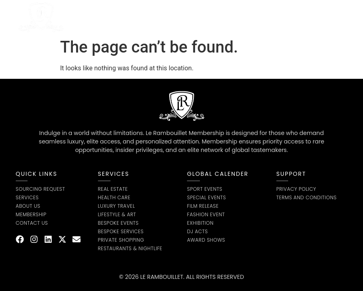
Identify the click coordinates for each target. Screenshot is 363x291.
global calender (217, 174)
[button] (338, 17)
